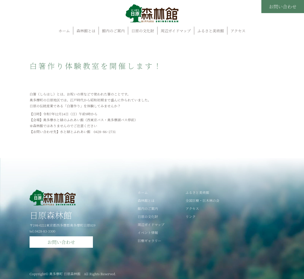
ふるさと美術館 (210, 30)
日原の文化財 (142, 30)
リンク (191, 216)
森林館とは (85, 30)
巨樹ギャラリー (149, 240)
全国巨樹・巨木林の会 (202, 200)
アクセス (238, 30)
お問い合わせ (283, 6)
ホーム (64, 30)
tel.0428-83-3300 (42, 231)
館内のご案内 (113, 30)
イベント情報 (148, 232)
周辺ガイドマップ (176, 30)
